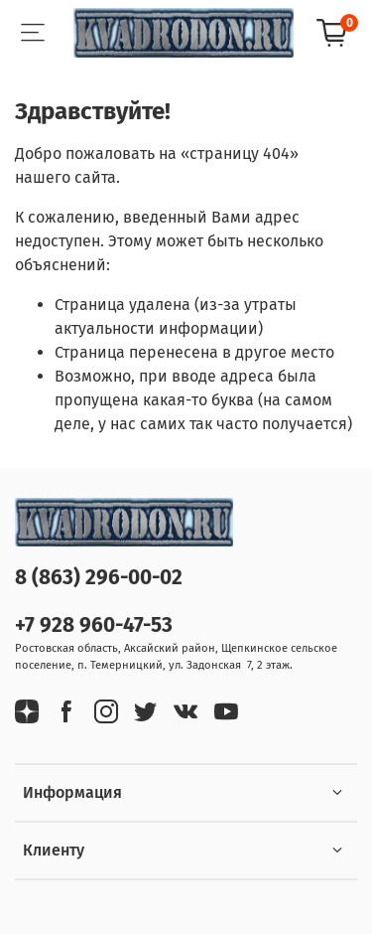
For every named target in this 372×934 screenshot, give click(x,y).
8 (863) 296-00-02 (99, 577)
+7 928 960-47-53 (94, 625)
